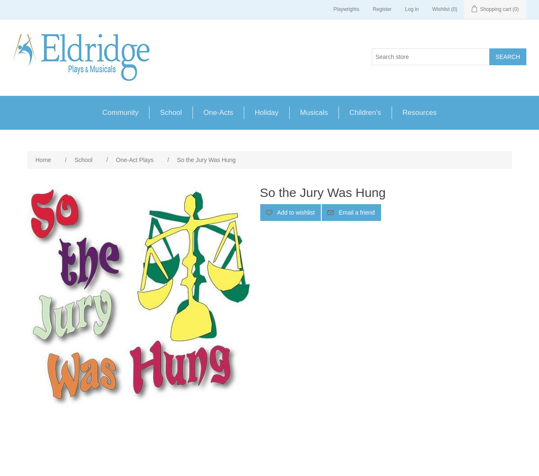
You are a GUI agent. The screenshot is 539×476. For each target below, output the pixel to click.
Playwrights (346, 9)
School (171, 113)
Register (382, 9)
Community (120, 113)
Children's (365, 113)
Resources (420, 113)
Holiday (267, 113)
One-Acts (218, 113)
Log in (412, 9)
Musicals (314, 113)
